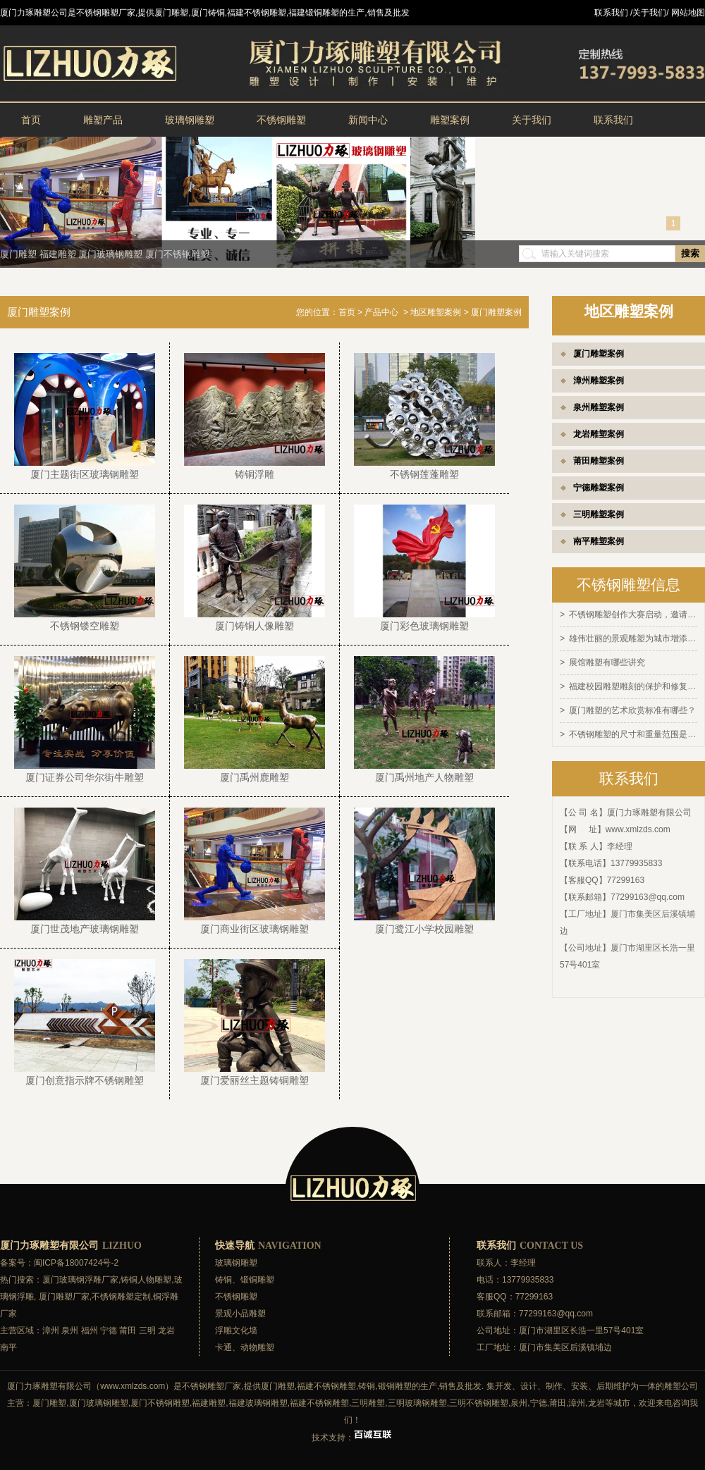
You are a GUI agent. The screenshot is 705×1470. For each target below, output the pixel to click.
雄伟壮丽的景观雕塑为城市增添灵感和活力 (633, 638)
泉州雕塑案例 (598, 407)
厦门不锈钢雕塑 (177, 254)
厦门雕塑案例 (598, 354)
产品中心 (381, 312)
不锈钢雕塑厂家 (211, 1386)
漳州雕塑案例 (598, 380)
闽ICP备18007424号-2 (76, 1263)
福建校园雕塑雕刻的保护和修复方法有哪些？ (633, 684)
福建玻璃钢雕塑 (258, 1403)
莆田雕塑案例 (598, 461)
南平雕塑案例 (598, 541)
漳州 (50, 1330)
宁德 (108, 1330)
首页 (31, 119)
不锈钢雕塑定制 (121, 1297)
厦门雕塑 (18, 254)
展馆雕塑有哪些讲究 (607, 661)
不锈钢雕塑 (281, 119)
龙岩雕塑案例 (598, 434)
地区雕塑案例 (435, 312)
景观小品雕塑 (240, 1313)
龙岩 (166, 1330)
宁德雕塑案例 (598, 488)
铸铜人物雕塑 (146, 1280)
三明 (147, 1330)
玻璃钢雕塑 (189, 119)
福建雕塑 (57, 254)
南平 (8, 1347)
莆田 (127, 1330)
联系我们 (613, 119)
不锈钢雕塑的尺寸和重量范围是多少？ (633, 731)
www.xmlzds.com (638, 825)
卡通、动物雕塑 (244, 1347)
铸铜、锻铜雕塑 (244, 1280)
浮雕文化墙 (236, 1330)
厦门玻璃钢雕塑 (110, 254)
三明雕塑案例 (598, 514)
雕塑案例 (450, 119)
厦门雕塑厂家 (64, 1297)
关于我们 (531, 119)
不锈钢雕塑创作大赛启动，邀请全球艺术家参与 (633, 614)
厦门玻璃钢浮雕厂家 (80, 1280)
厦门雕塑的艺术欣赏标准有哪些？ (632, 707)
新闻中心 (368, 119)
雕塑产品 (103, 119)
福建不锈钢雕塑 (326, 1386)
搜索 (690, 253)
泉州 (69, 1330)
